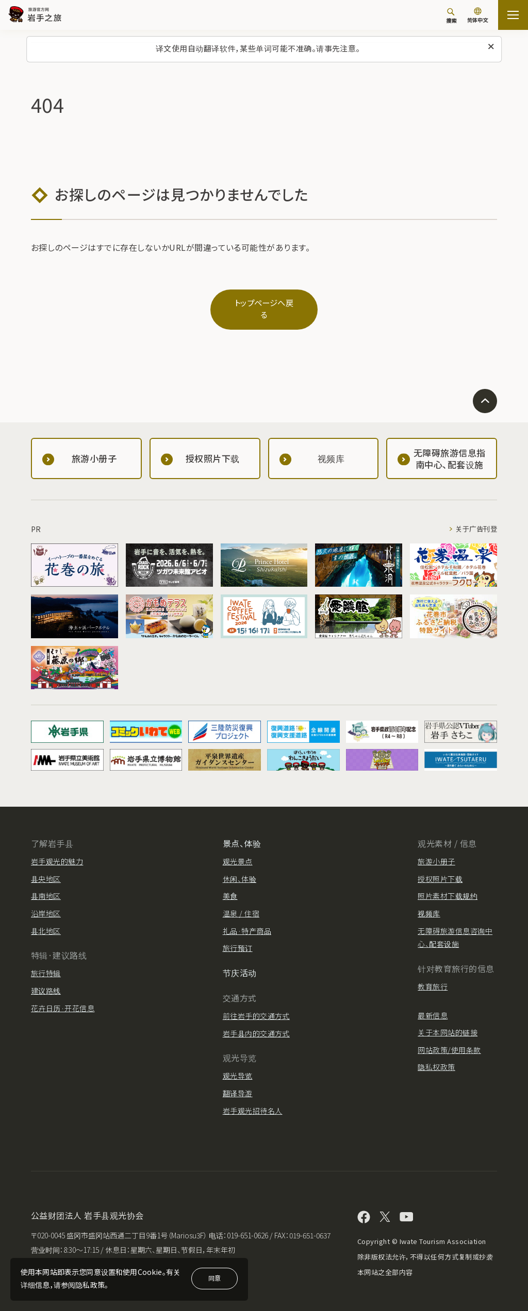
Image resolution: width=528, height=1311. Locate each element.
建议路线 (46, 980)
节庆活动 (240, 962)
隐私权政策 (436, 1057)
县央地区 (46, 868)
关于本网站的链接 (447, 1022)
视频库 (429, 903)
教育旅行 (433, 976)
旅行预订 (238, 937)
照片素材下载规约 (447, 886)
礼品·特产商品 (247, 920)
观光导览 (238, 1066)
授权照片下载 (440, 868)
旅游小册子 (436, 851)
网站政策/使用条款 (449, 1039)
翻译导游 (238, 1083)
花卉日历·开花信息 (62, 998)
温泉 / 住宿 (241, 903)
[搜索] (451, 15)
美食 (230, 886)
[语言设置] (477, 16)
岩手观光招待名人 (253, 1100)
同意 (214, 1277)
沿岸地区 (46, 903)
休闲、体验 (239, 868)
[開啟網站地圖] (513, 15)
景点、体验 (242, 833)
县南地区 (46, 886)
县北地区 (46, 920)
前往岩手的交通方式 (256, 1005)
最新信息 (433, 1005)
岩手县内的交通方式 (256, 1023)
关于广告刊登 (474, 519)
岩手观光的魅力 (57, 851)
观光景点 (238, 851)
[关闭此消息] (491, 47)
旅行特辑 (46, 963)
